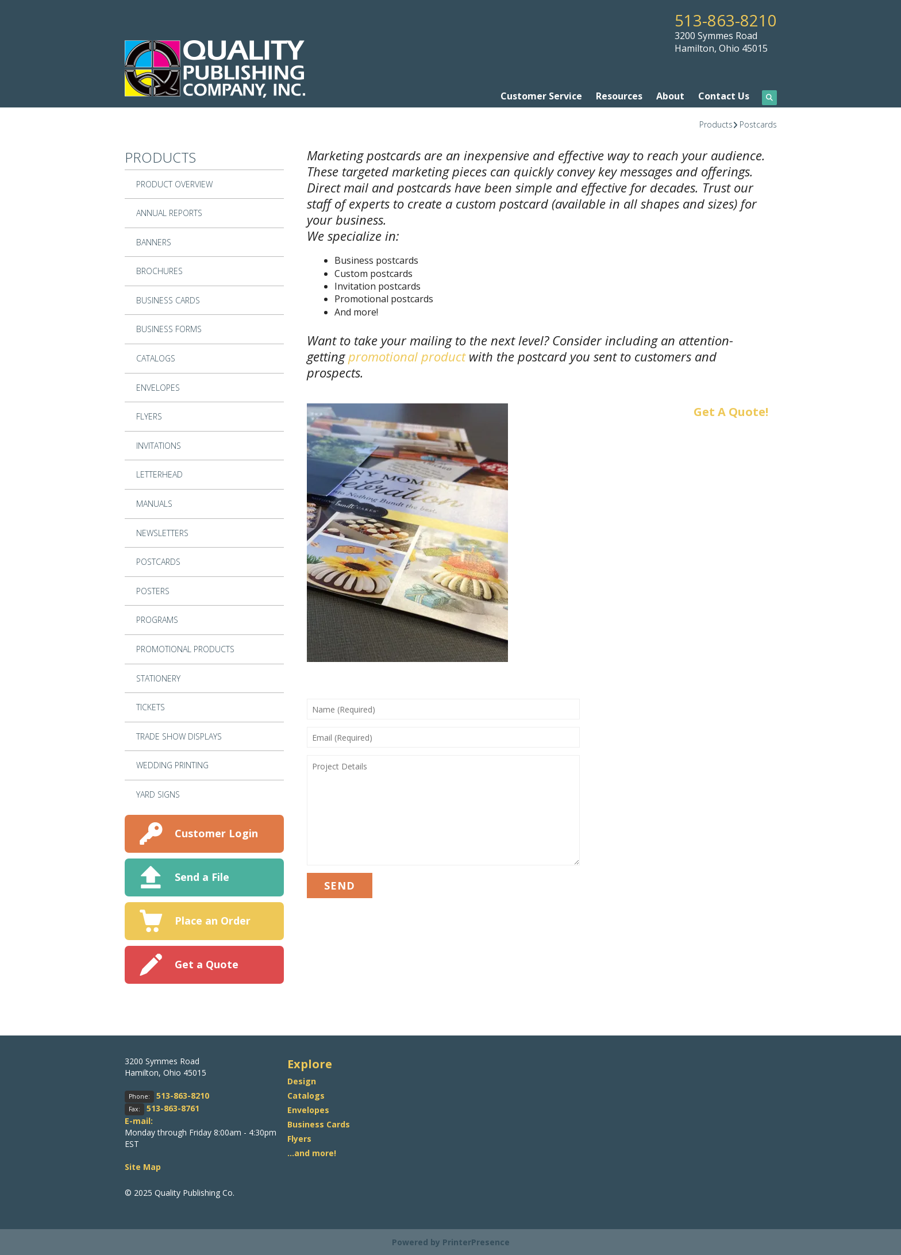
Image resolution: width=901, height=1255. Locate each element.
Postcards (758, 123)
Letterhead (159, 474)
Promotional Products (185, 648)
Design (301, 1080)
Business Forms (169, 329)
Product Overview (174, 183)
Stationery (158, 677)
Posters (153, 590)
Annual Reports (169, 212)
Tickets (150, 707)
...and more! (311, 1152)
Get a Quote (206, 964)
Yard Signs (158, 793)
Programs (157, 619)
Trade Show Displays (179, 735)
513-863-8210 (726, 20)
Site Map (143, 1166)
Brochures (159, 270)
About (670, 96)
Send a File (202, 876)
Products (716, 123)
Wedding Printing (172, 765)
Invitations (158, 445)
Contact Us (723, 96)
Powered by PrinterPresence (451, 1241)
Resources (619, 96)
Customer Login (216, 833)
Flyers (149, 416)
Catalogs (155, 358)
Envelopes (158, 387)
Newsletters (162, 532)
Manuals (154, 503)
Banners (153, 241)
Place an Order (213, 920)
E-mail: (139, 1120)
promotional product (406, 356)
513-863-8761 (173, 1107)
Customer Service (541, 96)
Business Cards (168, 299)
